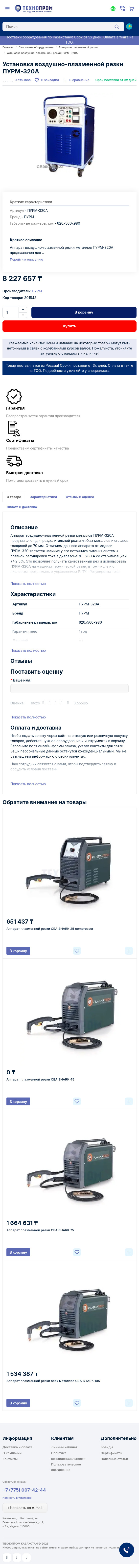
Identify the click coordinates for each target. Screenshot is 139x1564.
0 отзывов (23, 80)
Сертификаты (111, 1453)
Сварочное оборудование (36, 47)
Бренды (107, 1447)
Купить (69, 326)
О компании (12, 1453)
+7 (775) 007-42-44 (24, 1490)
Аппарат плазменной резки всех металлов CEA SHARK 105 (53, 1381)
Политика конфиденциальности (68, 1455)
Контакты (10, 1459)
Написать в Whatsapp (16, 1497)
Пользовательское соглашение (66, 1467)
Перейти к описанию (26, 259)
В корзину (84, 312)
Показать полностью (28, 584)
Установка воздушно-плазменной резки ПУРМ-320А (42, 53)
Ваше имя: (22, 680)
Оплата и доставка (22, 507)
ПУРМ (37, 291)
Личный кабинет (64, 1447)
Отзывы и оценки (80, 497)
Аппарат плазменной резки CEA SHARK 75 (40, 1230)
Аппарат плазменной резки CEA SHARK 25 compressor (49, 929)
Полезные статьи (114, 1459)
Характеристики (43, 497)
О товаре (14, 497)
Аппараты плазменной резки (78, 47)
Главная (7, 47)
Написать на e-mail (25, 1508)
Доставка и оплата (17, 1447)
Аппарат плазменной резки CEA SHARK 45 (40, 1079)
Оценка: (17, 703)
